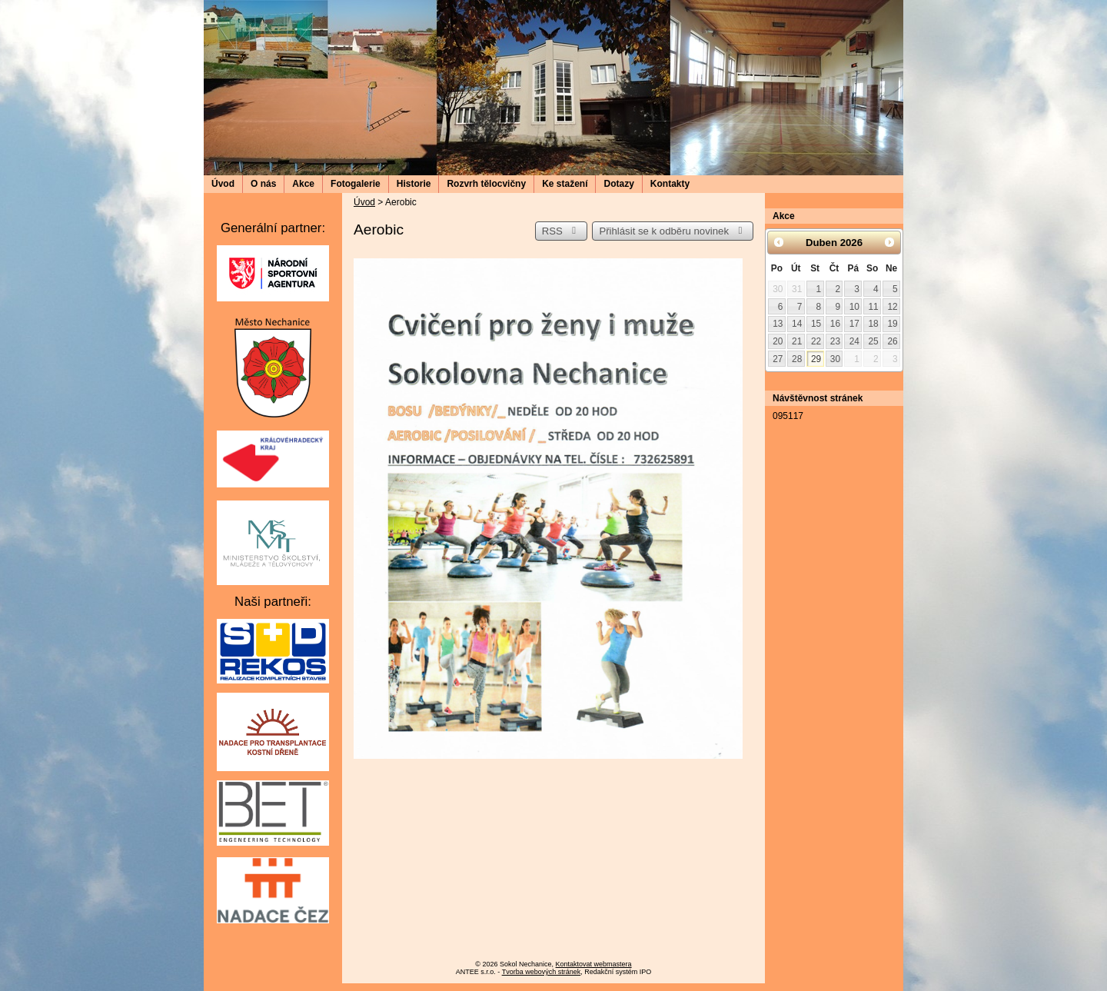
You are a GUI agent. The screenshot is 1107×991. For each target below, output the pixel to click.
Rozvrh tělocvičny (486, 183)
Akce (303, 183)
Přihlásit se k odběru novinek (672, 231)
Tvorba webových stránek (541, 972)
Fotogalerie (356, 183)
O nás (263, 183)
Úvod (222, 183)
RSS (561, 231)
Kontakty (670, 183)
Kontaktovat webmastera (594, 964)
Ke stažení (564, 183)
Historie (414, 183)
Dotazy (618, 183)
